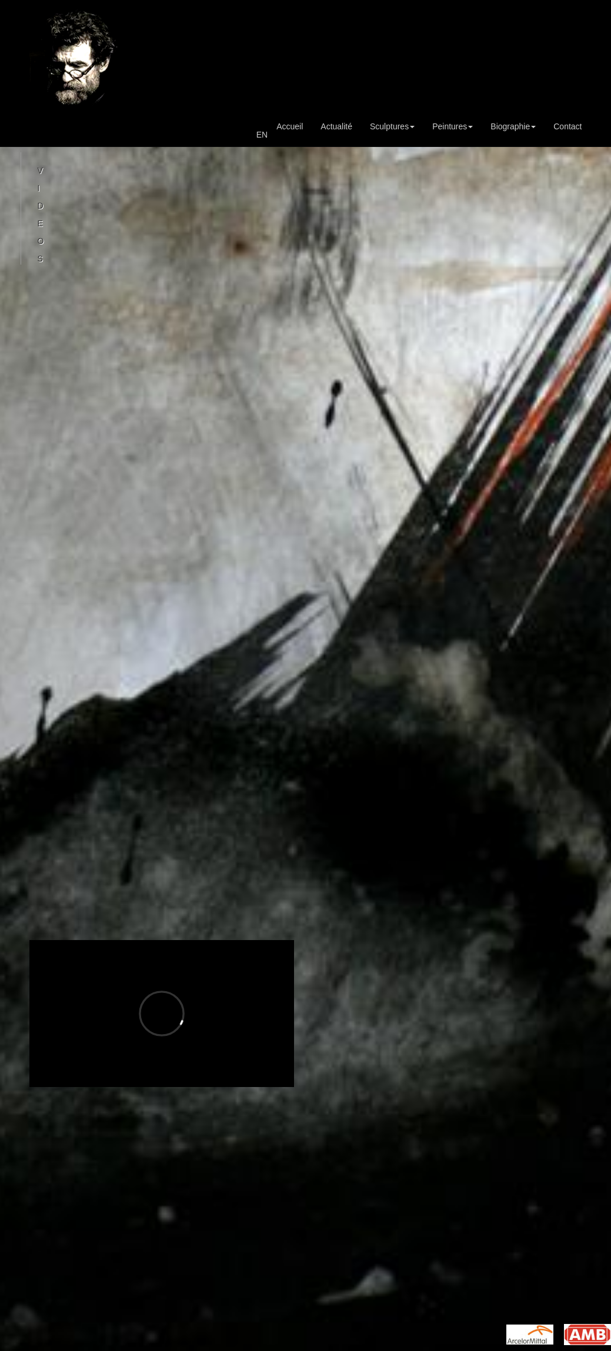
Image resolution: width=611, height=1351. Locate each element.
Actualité (336, 126)
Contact (567, 126)
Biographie (513, 126)
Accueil (289, 126)
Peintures (452, 126)
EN (262, 134)
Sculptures (392, 126)
